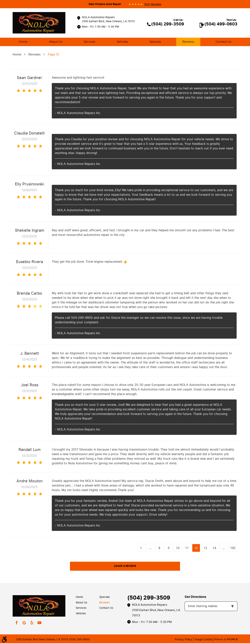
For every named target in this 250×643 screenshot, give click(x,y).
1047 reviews (152, 4)
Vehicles (122, 41)
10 (177, 548)
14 (214, 548)
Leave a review (125, 566)
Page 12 (53, 54)
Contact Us (223, 41)
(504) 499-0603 (220, 24)
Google (24, 623)
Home (23, 41)
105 (232, 548)
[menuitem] (23, 42)
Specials (155, 41)
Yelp (32, 623)
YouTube (39, 623)
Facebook (16, 623)
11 (187, 548)
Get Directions (195, 596)
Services (89, 41)
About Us (55, 41)
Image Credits (203, 639)
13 (205, 548)
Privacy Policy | (184, 639)
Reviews (188, 41)
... (150, 548)
